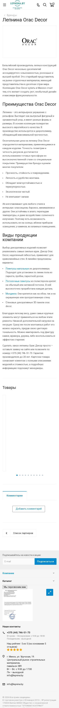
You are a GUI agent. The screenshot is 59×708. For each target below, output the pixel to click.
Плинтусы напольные (17, 268)
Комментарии (15, 492)
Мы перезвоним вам (15, 584)
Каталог (7, 578)
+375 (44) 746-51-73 (18, 629)
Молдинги (11, 293)
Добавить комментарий (29, 505)
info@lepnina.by (15, 672)
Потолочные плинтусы (18, 281)
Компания (8, 570)
